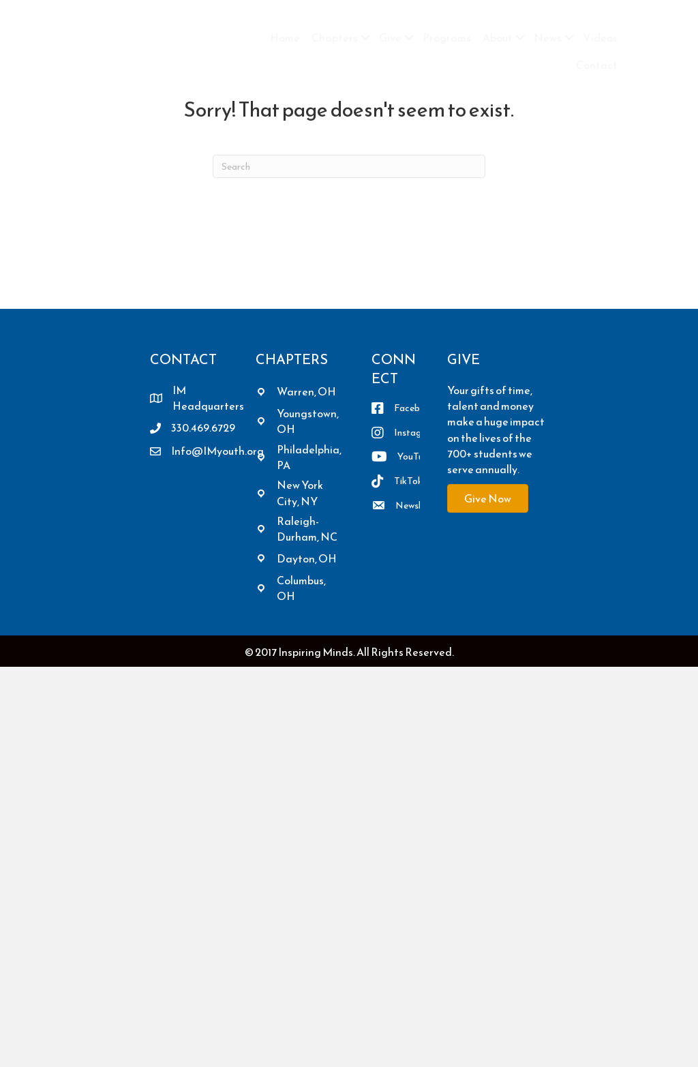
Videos (600, 37)
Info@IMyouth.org (217, 450)
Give (390, 37)
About (498, 37)
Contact (597, 65)
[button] (365, 37)
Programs (447, 37)
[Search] (349, 166)
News (548, 37)
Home (285, 37)
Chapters (335, 37)
